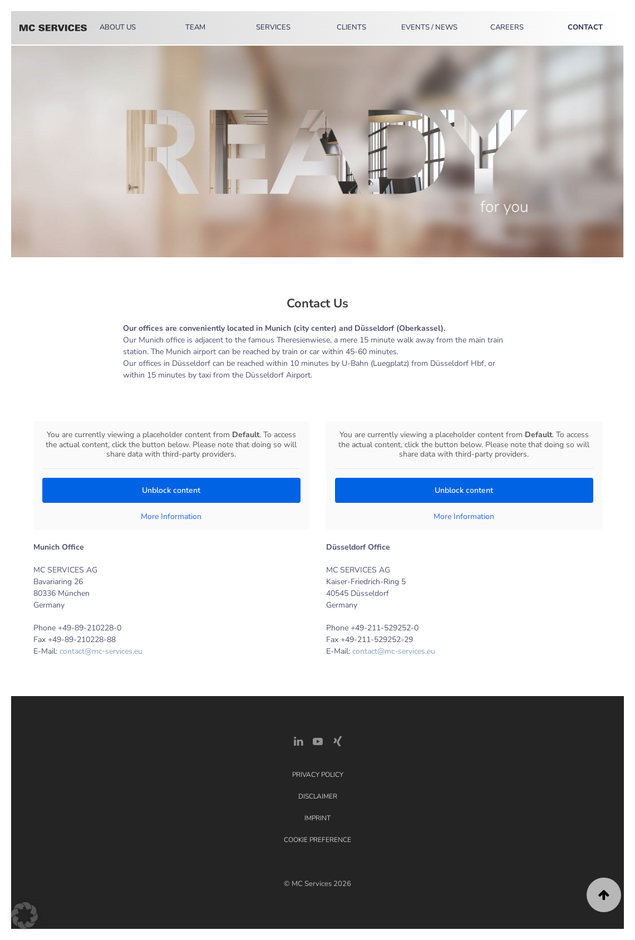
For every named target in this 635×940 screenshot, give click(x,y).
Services (273, 27)
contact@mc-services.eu (101, 651)
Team (195, 27)
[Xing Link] (337, 741)
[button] (604, 895)
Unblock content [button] (171, 489)
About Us (118, 27)
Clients (351, 27)
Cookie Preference (317, 839)
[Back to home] (53, 28)
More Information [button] (171, 516)
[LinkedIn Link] (298, 741)
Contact (585, 27)
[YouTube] (317, 741)
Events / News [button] (429, 27)
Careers (507, 27)
